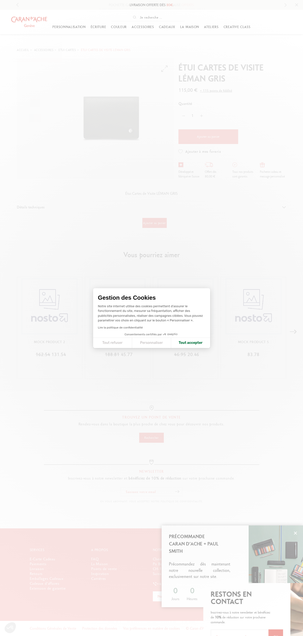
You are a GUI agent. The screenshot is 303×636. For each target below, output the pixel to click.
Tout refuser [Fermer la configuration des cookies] (112, 343)
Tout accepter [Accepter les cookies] (191, 343)
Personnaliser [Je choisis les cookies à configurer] (151, 343)
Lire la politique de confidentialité (120, 327)
